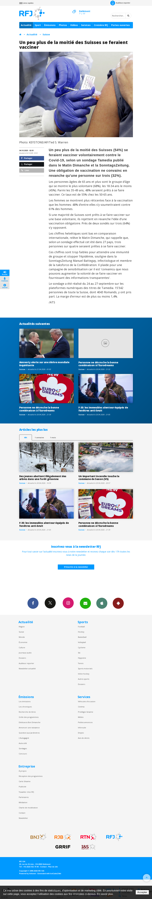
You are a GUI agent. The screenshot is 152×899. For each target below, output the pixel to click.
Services (86, 25)
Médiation (23, 802)
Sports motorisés (85, 668)
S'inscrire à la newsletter (76, 567)
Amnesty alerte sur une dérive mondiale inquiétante (44, 363)
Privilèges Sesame (85, 712)
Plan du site (53, 867)
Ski (79, 653)
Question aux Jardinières (29, 733)
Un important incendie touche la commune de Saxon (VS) (98, 477)
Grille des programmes (29, 717)
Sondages (23, 748)
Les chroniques (25, 707)
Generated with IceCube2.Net (49, 873)
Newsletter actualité (27, 668)
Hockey (81, 632)
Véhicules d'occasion (86, 701)
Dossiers (22, 658)
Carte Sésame (24, 781)
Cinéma (81, 707)
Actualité (26, 25)
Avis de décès (83, 738)
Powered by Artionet (27, 873)
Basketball (82, 637)
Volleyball (82, 642)
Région (22, 627)
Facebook (33, 603)
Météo (80, 717)
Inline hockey (83, 674)
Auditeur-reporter (120, 3)
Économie (23, 642)
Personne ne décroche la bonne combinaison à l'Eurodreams (98, 364)
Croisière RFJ (101, 25)
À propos (22, 771)
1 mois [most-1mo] (53, 437)
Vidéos (74, 25)
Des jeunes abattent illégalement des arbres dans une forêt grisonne (42, 477)
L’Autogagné (24, 738)
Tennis (80, 663)
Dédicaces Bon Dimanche (29, 722)
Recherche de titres (27, 712)
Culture (22, 647)
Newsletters (85, 603)
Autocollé (23, 743)
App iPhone (101, 603)
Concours (23, 754)
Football (81, 627)
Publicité (22, 787)
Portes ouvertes (120, 25)
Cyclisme (81, 647)
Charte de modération (28, 808)
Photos (63, 25)
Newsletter (23, 818)
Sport (38, 25)
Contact (22, 813)
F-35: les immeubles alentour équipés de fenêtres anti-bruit (103, 409)
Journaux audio (25, 653)
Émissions (50, 25)
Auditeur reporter (26, 663)
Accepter (142, 892)
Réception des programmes (30, 776)
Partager (26, 158)
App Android (118, 603)
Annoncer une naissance (29, 728)
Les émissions (24, 701)
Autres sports (83, 679)
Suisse (46, 34)
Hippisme (82, 658)
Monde (22, 637)
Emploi (81, 733)
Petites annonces (85, 722)
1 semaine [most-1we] (39, 437)
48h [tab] (25, 437)
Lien (25, 170)
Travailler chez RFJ (26, 792)
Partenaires (24, 797)
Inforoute (82, 728)
